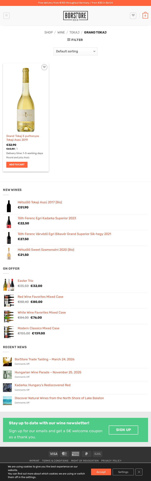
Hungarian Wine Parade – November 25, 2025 (48, 372)
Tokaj (74, 32)
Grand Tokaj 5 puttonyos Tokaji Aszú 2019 (22, 138)
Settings (122, 472)
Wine (61, 32)
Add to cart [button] (17, 164)
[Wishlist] (133, 16)
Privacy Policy (111, 460)
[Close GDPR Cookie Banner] (138, 471)
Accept (99, 472)
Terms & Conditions (55, 460)
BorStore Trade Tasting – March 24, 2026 (45, 359)
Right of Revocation (85, 460)
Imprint (34, 460)
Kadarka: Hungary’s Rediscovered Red (43, 385)
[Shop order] (75, 51)
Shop (48, 32)
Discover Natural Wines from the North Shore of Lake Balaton (59, 398)
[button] (6, 16)
